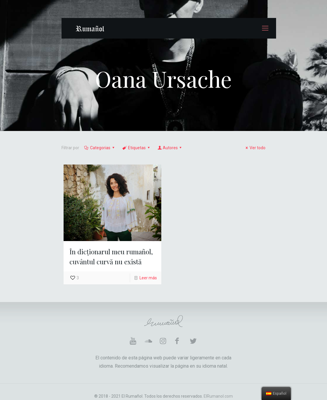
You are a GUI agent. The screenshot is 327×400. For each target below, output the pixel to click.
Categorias (100, 147)
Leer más (148, 277)
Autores (170, 147)
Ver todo (255, 147)
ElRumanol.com (218, 396)
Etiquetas (137, 147)
